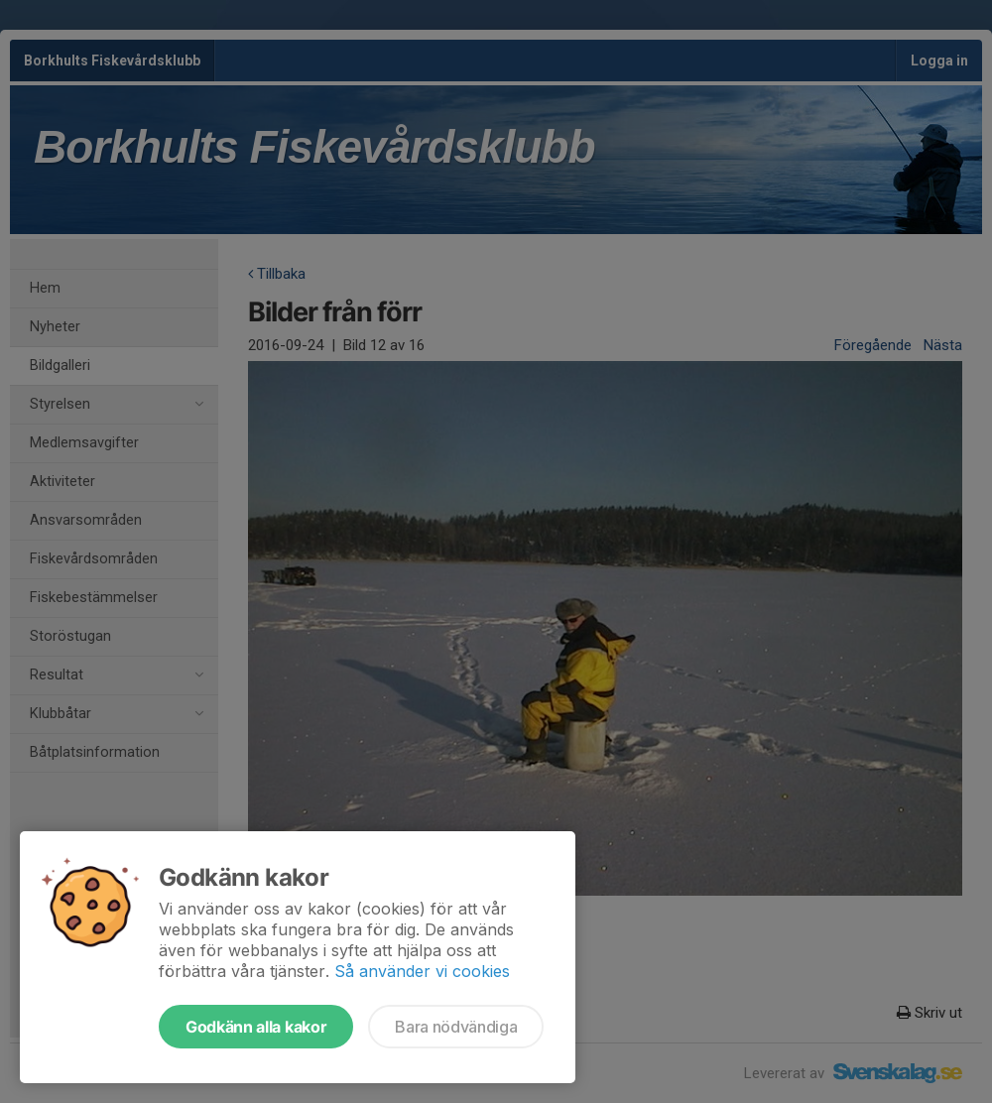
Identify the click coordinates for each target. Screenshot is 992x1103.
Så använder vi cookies (422, 971)
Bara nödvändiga (456, 1027)
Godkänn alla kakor (256, 1027)
